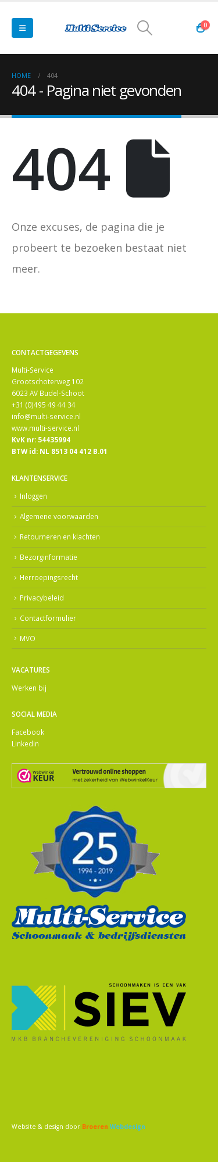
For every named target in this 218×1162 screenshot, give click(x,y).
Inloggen (33, 495)
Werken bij (29, 687)
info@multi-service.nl (46, 416)
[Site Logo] (96, 28)
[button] (22, 28)
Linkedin (25, 743)
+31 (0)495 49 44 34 (44, 404)
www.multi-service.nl (45, 427)
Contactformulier (48, 618)
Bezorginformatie (48, 557)
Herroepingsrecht (49, 577)
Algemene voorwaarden (59, 516)
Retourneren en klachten (60, 536)
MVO (27, 638)
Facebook (28, 731)
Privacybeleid (42, 597)
